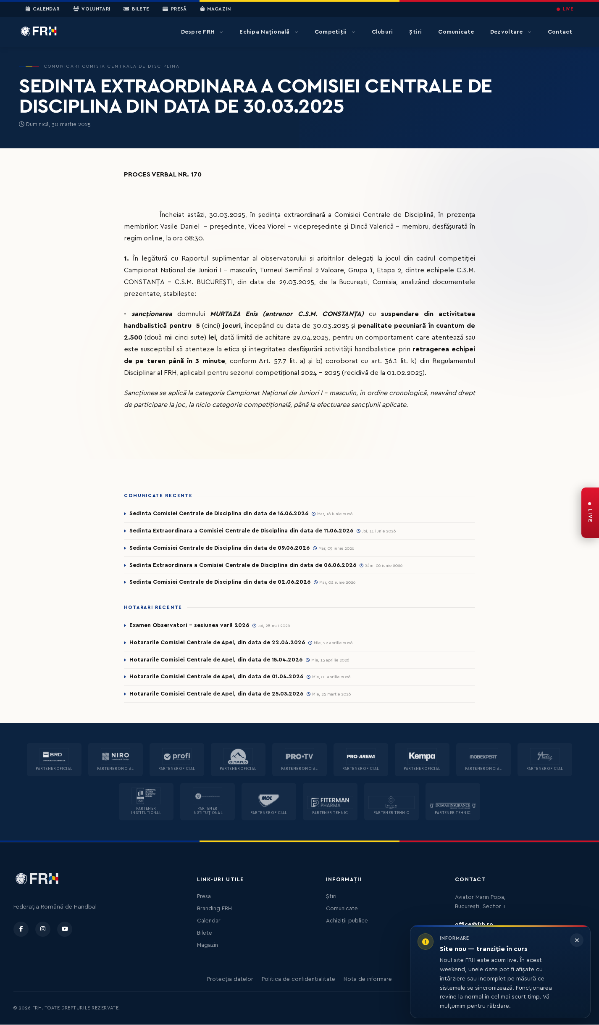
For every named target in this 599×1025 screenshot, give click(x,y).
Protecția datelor (230, 980)
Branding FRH (214, 909)
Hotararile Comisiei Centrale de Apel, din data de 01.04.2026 (216, 677)
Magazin (215, 9)
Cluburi (382, 32)
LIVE (565, 9)
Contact (560, 32)
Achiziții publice (347, 921)
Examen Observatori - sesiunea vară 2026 (189, 625)
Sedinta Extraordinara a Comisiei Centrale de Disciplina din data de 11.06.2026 (241, 531)
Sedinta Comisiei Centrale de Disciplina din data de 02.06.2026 (219, 582)
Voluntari (91, 9)
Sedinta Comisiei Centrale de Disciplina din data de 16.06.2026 (218, 513)
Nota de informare (368, 980)
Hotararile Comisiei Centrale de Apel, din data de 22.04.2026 (217, 643)
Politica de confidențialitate (298, 980)
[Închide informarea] (576, 940)
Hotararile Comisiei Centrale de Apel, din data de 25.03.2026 (216, 694)
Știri (415, 32)
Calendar (43, 9)
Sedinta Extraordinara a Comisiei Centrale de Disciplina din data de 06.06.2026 (242, 565)
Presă (175, 9)
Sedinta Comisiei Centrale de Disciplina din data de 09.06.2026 (219, 548)
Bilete (136, 9)
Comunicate (456, 32)
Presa (204, 897)
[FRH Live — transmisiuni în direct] (590, 512)
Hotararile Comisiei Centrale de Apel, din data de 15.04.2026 (215, 660)
